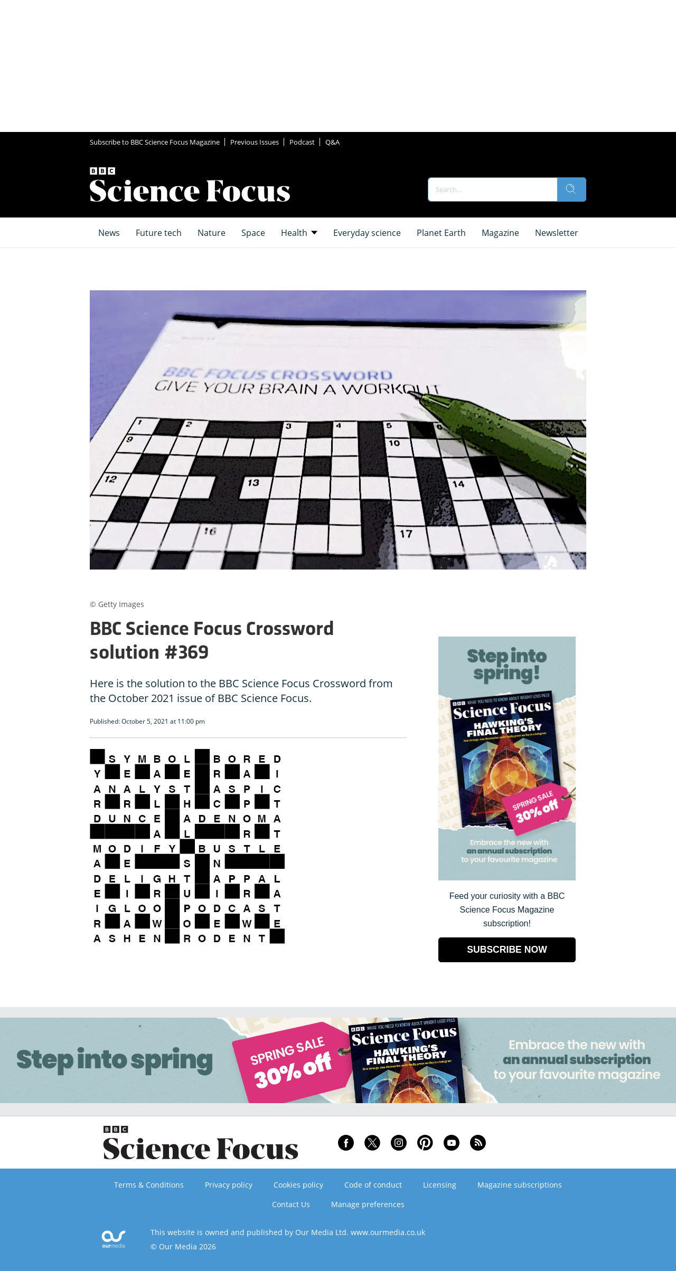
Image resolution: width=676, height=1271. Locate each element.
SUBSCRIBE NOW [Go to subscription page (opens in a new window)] (507, 949)
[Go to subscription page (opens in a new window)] (507, 877)
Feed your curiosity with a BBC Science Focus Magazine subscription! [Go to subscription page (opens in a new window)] (507, 909)
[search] (571, 189)
